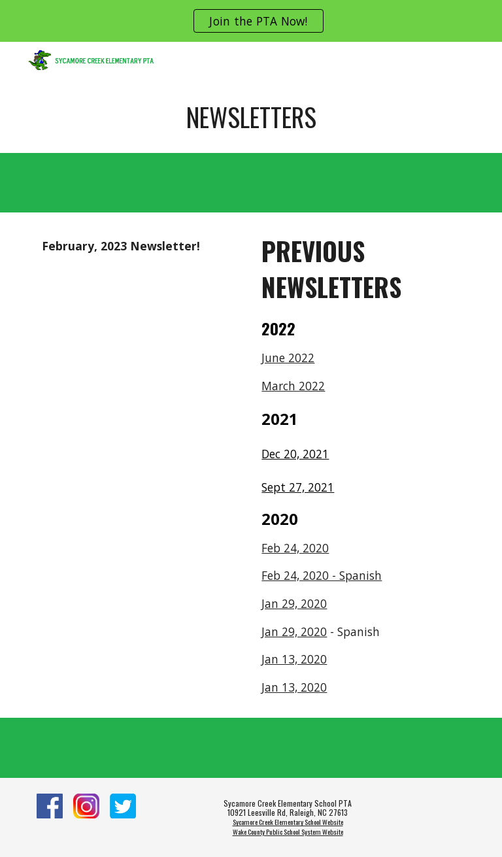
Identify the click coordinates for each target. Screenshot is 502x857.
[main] (251, 117)
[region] (251, 21)
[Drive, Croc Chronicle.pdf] (141, 342)
